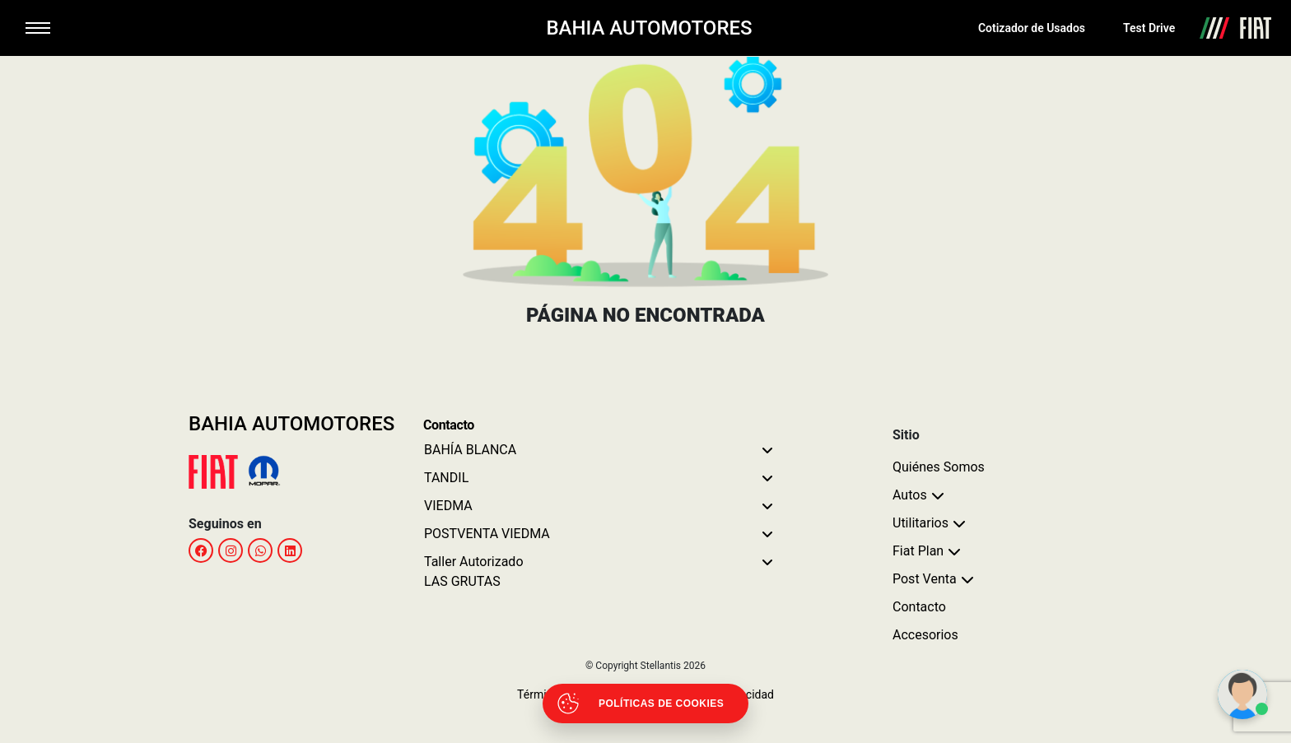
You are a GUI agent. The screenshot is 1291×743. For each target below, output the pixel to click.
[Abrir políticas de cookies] (645, 703)
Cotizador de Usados (1031, 28)
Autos (910, 495)
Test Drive (1149, 28)
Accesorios (925, 635)
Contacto (919, 607)
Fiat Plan (918, 551)
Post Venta (925, 579)
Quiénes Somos (939, 467)
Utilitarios (920, 523)
